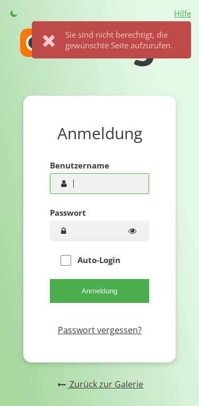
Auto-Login (90, 260)
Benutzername (79, 165)
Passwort (68, 212)
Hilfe (182, 13)
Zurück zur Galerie (99, 384)
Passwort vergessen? (100, 330)
